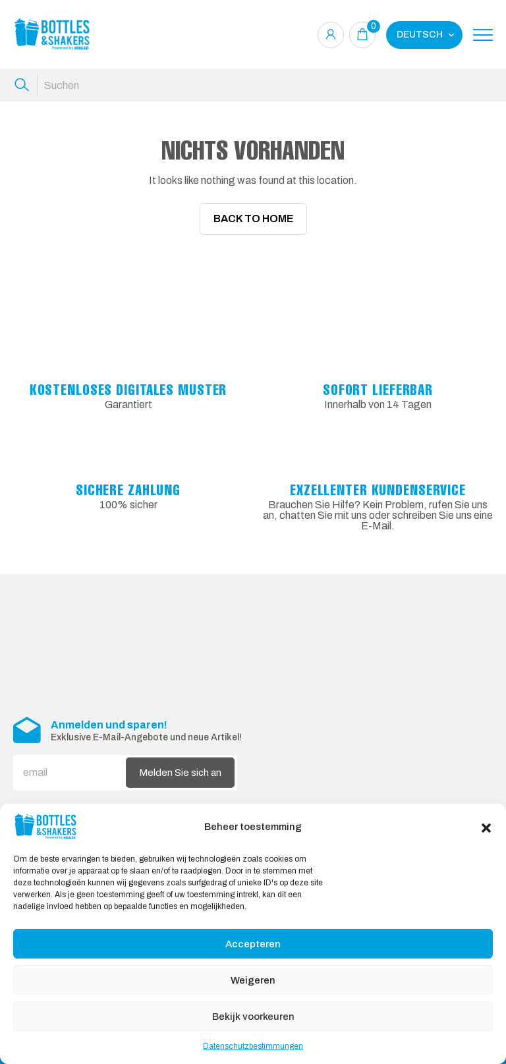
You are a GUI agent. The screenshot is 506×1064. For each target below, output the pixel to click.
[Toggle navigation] (483, 35)
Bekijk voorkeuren (253, 1016)
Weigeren (253, 980)
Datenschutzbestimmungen (253, 1046)
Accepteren (253, 944)
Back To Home (253, 218)
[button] (486, 826)
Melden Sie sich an (180, 772)
